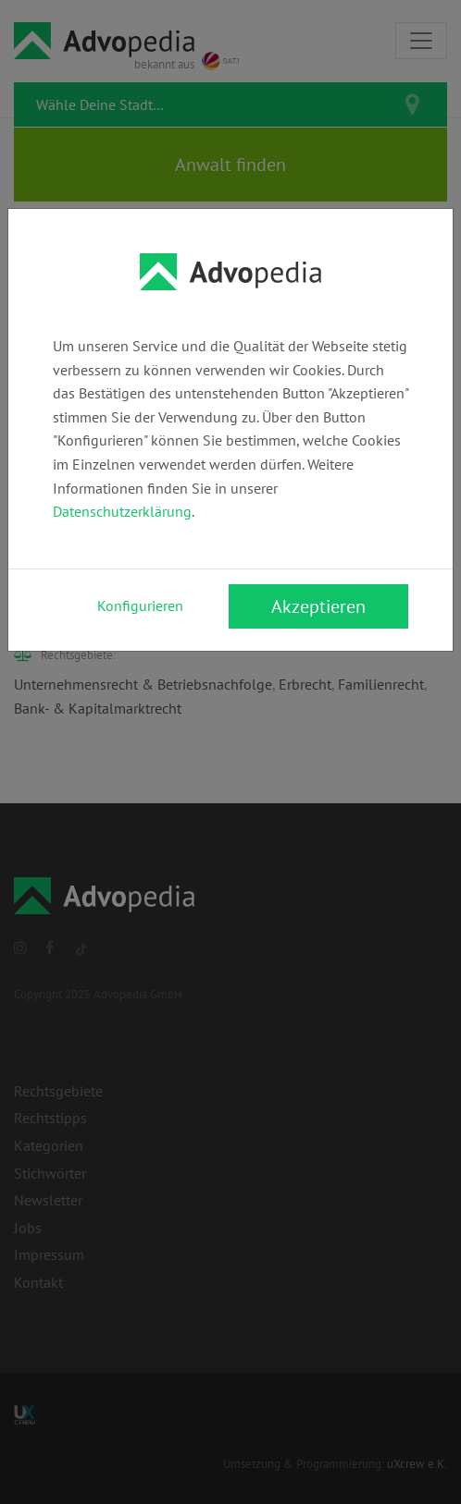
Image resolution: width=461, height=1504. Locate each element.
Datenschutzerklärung (122, 511)
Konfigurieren (140, 605)
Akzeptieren (318, 606)
